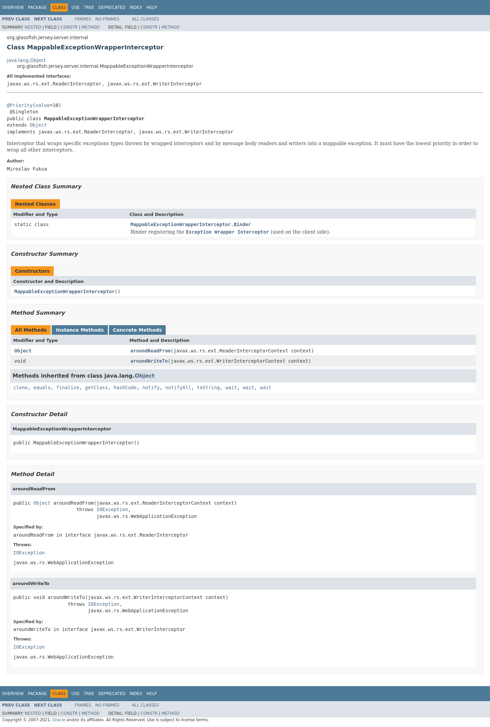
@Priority (20, 105)
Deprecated (112, 7)
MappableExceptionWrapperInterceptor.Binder (191, 224)
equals (42, 387)
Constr (69, 27)
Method (91, 27)
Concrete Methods (137, 330)
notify (151, 387)
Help (151, 7)
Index (136, 7)
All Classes (145, 19)
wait (231, 387)
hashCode (125, 387)
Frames (83, 19)
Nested (32, 27)
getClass (96, 387)
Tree (89, 7)
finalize (67, 387)
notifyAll (178, 387)
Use (75, 7)
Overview (13, 7)
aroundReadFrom (151, 350)
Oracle (58, 719)
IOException (112, 509)
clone (20, 387)
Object (38, 125)
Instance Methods (79, 330)
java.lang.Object (26, 60)
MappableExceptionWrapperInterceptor (64, 291)
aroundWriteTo (149, 361)
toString (208, 387)
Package (37, 7)
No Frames (107, 19)
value (42, 105)
